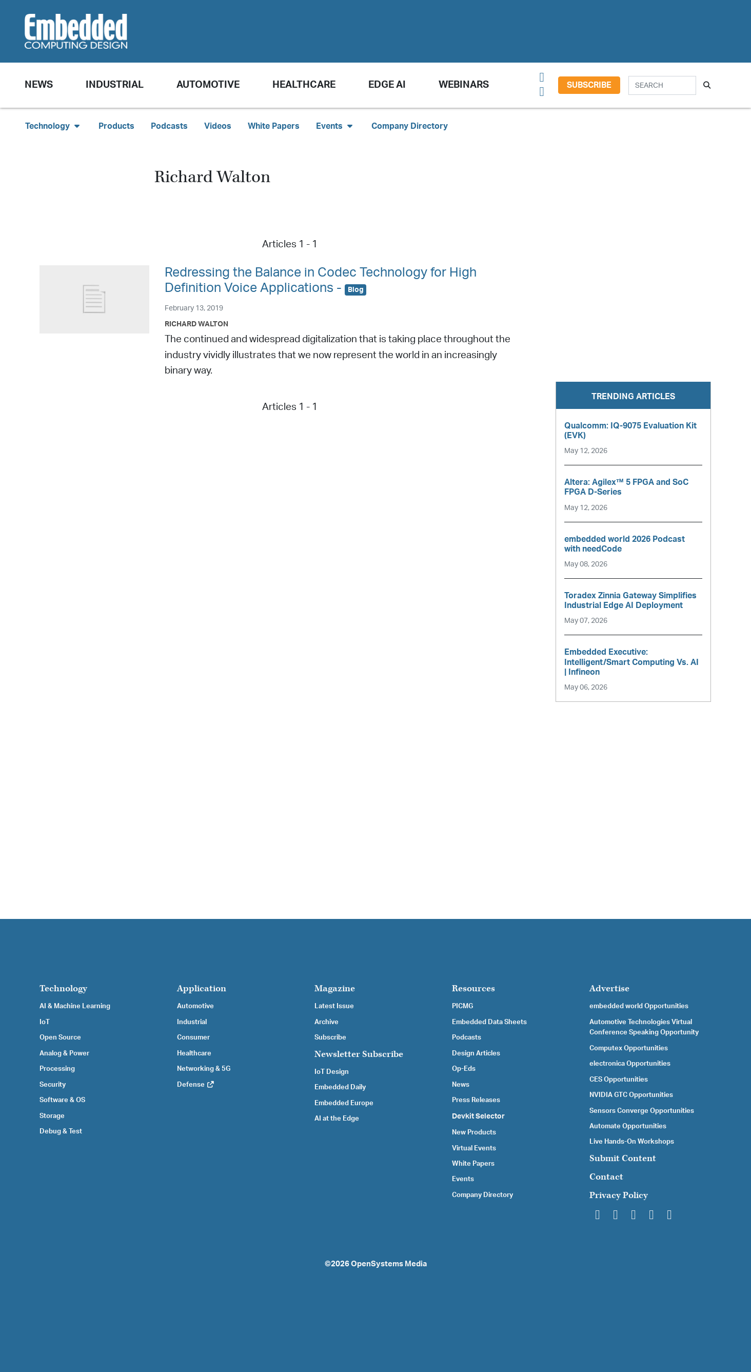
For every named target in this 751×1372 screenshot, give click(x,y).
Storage (52, 1116)
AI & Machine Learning (74, 1006)
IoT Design (331, 1072)
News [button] (39, 85)
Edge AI (387, 85)
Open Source (60, 1037)
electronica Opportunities (629, 1064)
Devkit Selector (478, 1116)
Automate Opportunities (627, 1126)
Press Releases (476, 1100)
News (460, 1085)
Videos (217, 126)
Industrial (115, 85)
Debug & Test (60, 1131)
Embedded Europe (343, 1103)
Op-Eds (464, 1069)
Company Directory (409, 126)
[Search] (662, 85)
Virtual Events (474, 1148)
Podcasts (169, 126)
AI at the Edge (336, 1118)
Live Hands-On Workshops (631, 1142)
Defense (195, 1085)
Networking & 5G (203, 1069)
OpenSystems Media (389, 1264)
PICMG (462, 1006)
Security (52, 1085)
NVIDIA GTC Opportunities (631, 1095)
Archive (326, 1022)
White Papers (274, 126)
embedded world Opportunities (638, 1006)
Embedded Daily (340, 1087)
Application (201, 988)
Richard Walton (196, 324)
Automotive (208, 85)
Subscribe (589, 85)
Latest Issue (334, 1006)
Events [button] (335, 126)
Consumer (193, 1037)
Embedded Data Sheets (489, 1022)
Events (463, 1179)
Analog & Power (64, 1053)
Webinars (464, 85)
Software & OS (62, 1100)
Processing (57, 1069)
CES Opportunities (618, 1079)
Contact (606, 1177)
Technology (63, 988)
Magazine (334, 988)
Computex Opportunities (628, 1048)
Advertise (609, 988)
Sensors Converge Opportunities (641, 1111)
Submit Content (622, 1158)
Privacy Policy (618, 1195)
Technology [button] (53, 126)
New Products (474, 1132)
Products (116, 126)
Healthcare (303, 85)
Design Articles (476, 1053)
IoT (44, 1022)
